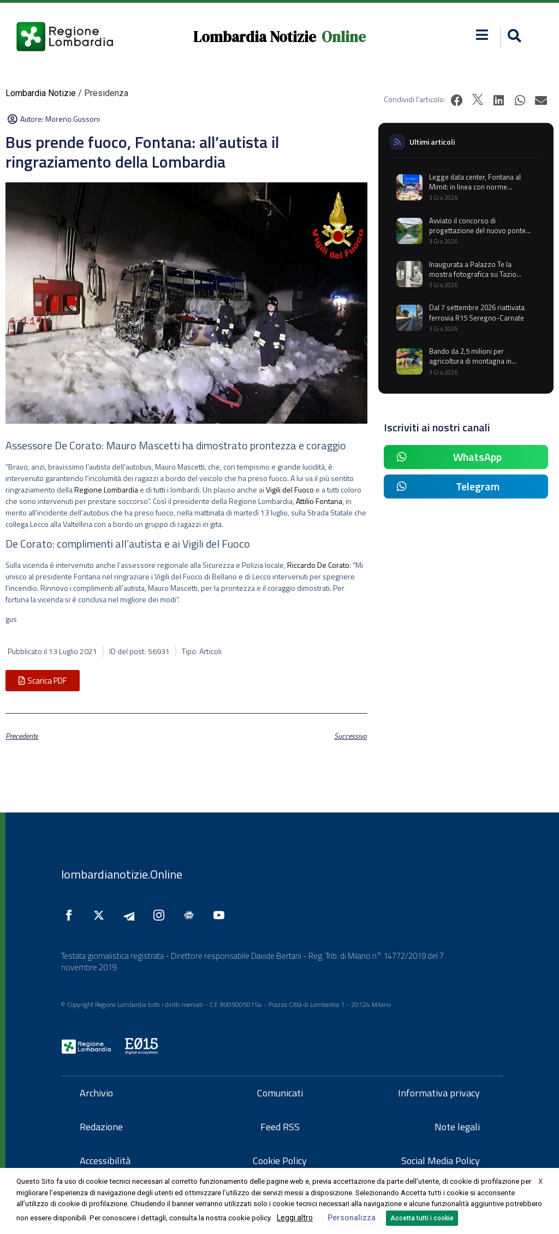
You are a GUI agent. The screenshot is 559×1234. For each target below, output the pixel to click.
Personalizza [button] (352, 1217)
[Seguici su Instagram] (161, 915)
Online (344, 37)
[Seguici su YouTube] (221, 915)
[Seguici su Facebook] (71, 915)
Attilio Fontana (319, 501)
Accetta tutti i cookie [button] (422, 1218)
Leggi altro (295, 1217)
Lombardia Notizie (254, 37)
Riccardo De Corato (318, 565)
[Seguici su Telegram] (131, 915)
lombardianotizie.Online (121, 874)
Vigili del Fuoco (290, 489)
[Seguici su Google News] (191, 915)
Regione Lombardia (106, 489)
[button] (482, 34)
